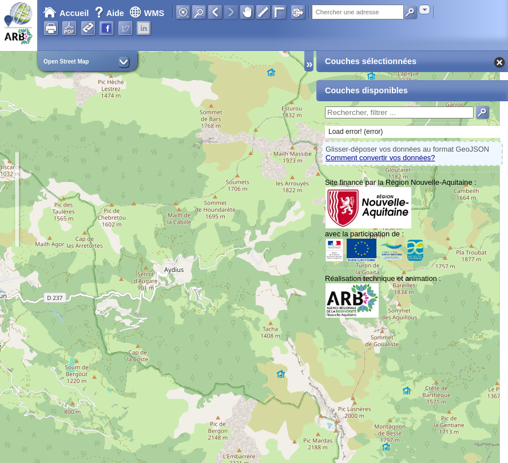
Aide (110, 13)
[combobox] (424, 9)
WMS (146, 13)
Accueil (66, 13)
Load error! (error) (355, 132)
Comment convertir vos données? (380, 157)
